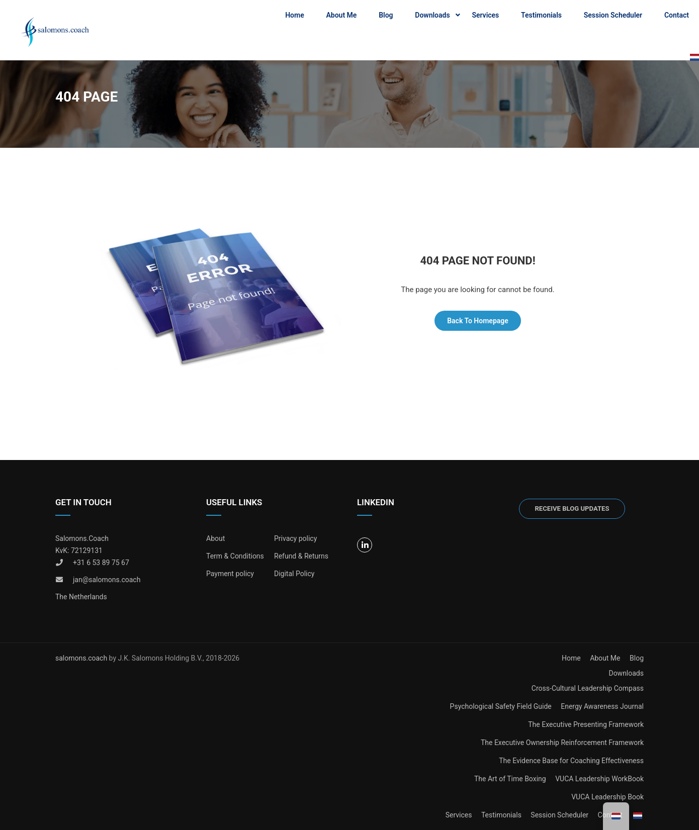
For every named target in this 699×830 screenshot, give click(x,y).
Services (485, 15)
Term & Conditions (235, 556)
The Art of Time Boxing (510, 779)
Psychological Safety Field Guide (501, 706)
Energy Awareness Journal (602, 706)
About (215, 538)
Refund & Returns (301, 556)
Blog (386, 15)
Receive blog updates (572, 508)
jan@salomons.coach (106, 580)
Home (294, 15)
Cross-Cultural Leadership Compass (588, 688)
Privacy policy (295, 538)
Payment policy (230, 574)
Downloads (432, 15)
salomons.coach (82, 658)
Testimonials (541, 15)
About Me (341, 15)
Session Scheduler (613, 15)
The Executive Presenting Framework (586, 724)
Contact (676, 15)
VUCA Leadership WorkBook (599, 779)
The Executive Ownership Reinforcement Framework (562, 743)
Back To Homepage (477, 321)
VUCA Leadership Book (607, 797)
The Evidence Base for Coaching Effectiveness (571, 761)
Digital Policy (294, 574)
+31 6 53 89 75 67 (101, 563)
